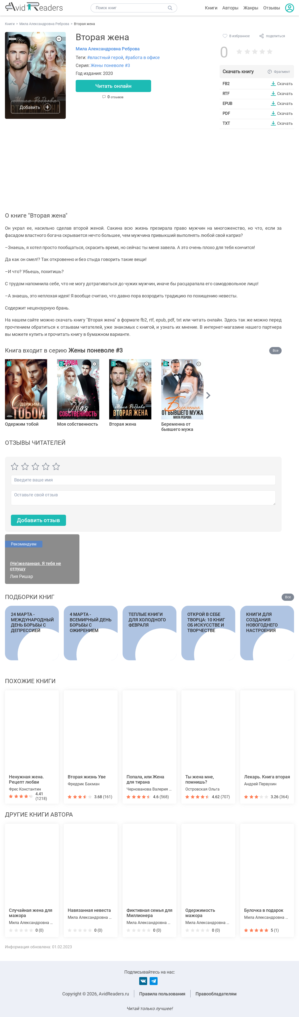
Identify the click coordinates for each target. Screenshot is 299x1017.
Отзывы (271, 7)
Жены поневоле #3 (110, 65)
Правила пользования (162, 993)
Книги (211, 7)
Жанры (250, 7)
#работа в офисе (142, 57)
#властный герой (105, 57)
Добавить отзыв (38, 520)
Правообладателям (216, 993)
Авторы (230, 7)
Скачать (285, 83)
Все (275, 350)
